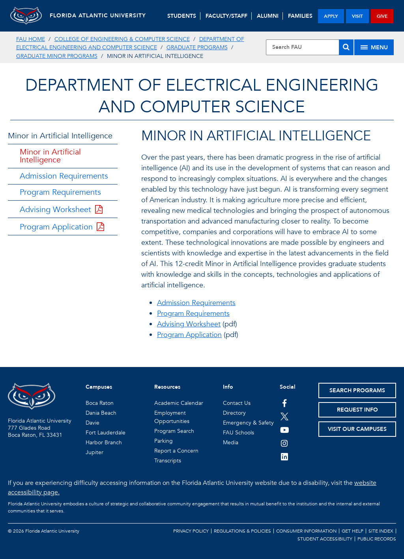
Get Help (352, 531)
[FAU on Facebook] (285, 403)
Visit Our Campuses (357, 429)
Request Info (357, 410)
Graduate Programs (197, 47)
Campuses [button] (99, 387)
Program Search (174, 431)
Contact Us (237, 403)
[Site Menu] (374, 47)
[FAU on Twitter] (285, 416)
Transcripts (167, 460)
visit (357, 16)
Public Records (376, 539)
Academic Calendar (178, 403)
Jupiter (94, 452)
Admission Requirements (64, 176)
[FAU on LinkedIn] (285, 456)
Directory (234, 413)
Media (230, 442)
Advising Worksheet (61, 209)
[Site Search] (310, 47)
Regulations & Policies (242, 531)
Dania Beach (101, 413)
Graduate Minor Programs (56, 56)
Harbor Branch (104, 442)
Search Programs (357, 390)
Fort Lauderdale (105, 432)
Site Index (380, 531)
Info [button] (228, 387)
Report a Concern (176, 451)
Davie (92, 423)
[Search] (346, 47)
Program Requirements (60, 192)
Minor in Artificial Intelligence (60, 135)
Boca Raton (100, 403)
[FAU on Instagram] (285, 443)
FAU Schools (238, 432)
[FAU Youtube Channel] (285, 430)
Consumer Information (306, 531)
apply (331, 16)
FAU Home (30, 39)
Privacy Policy (191, 531)
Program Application (62, 227)
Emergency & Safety (248, 423)
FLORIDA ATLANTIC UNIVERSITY (98, 15)
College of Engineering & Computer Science (122, 39)
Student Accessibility (324, 539)
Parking (163, 441)
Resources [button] (167, 387)
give (382, 16)
